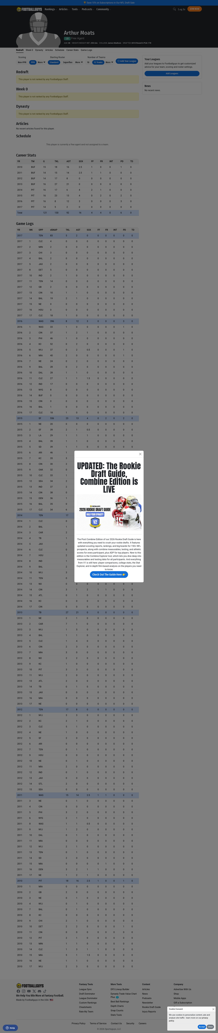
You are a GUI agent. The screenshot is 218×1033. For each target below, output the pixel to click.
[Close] (213, 1009)
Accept (202, 1027)
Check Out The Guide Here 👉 (109, 574)
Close (210, 1027)
